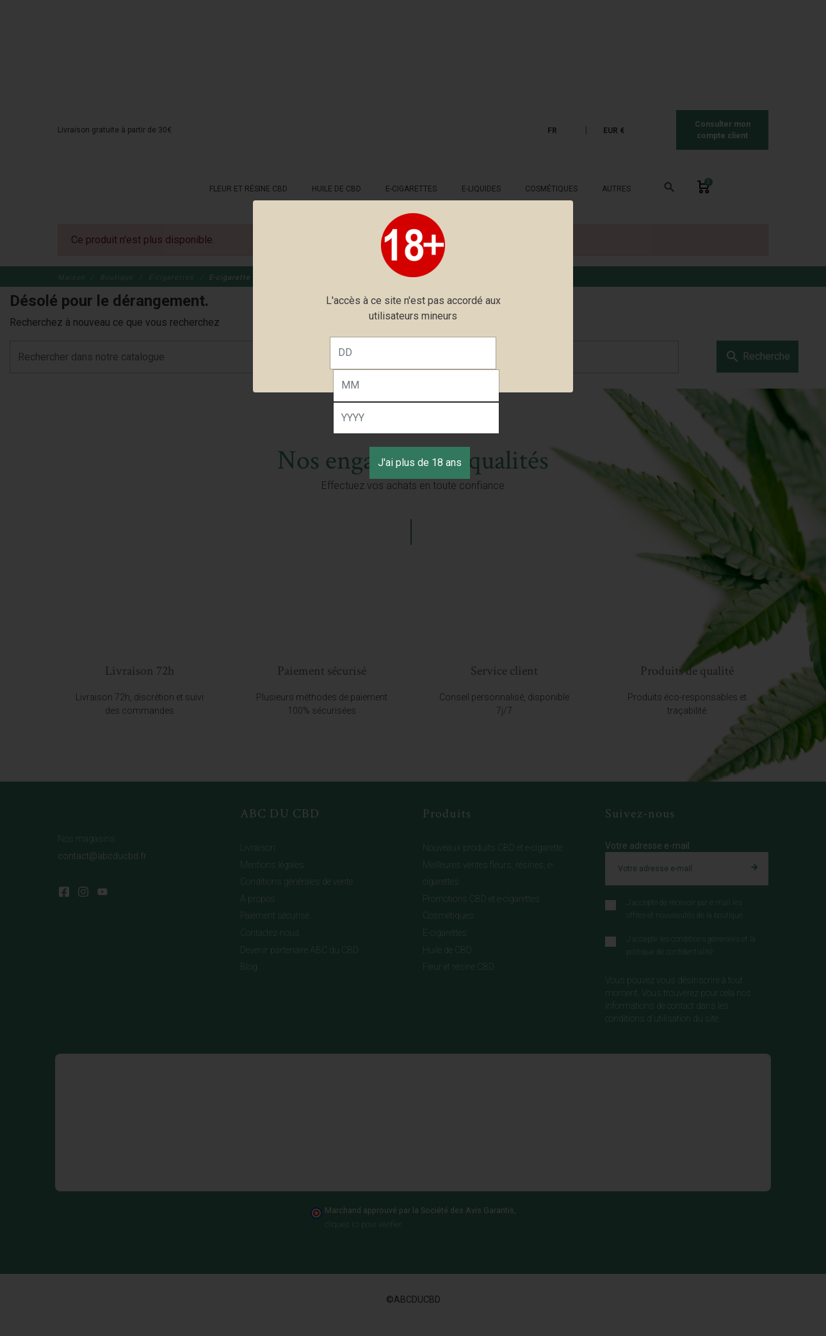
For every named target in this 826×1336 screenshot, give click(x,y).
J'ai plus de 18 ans (420, 462)
